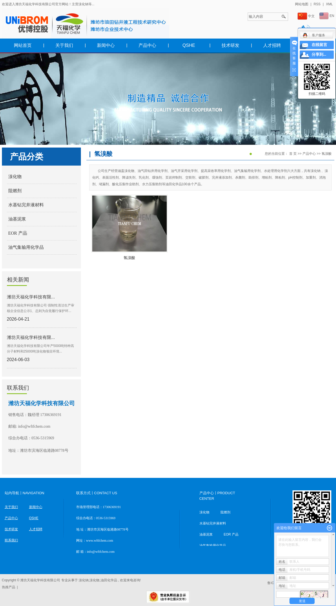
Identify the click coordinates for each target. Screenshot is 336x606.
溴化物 (15, 176)
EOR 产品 (17, 233)
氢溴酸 (327, 154)
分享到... (319, 54)
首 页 (293, 154)
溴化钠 (84, 580)
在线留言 (319, 45)
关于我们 (64, 45)
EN (326, 15)
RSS (317, 4)
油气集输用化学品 (26, 247)
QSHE (189, 45)
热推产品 (8, 587)
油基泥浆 (17, 219)
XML (329, 4)
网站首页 (23, 45)
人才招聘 (272, 45)
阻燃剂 (15, 190)
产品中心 (147, 45)
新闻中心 (106, 45)
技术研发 (230, 45)
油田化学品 (109, 580)
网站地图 (302, 4)
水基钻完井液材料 (26, 204)
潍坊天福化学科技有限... (31, 297)
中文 (306, 16)
